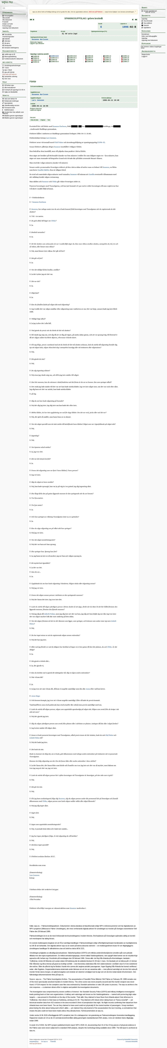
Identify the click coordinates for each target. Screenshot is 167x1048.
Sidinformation (9, 110)
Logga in (144, 56)
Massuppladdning (10, 56)
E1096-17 (125, 61)
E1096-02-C (54, 58)
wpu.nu (7, 2)
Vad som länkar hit (10, 98)
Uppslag (144, 18)
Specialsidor (8, 103)
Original (42, 120)
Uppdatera (147, 27)
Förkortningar (6, 26)
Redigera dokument (36, 108)
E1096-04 (71, 60)
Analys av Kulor (7, 23)
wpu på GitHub (9, 72)
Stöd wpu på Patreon (9, 74)
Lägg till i (37, 43)
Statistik (7, 39)
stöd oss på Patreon (95, 12)
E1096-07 (89, 58)
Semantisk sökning (10, 76)
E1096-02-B (54, 56)
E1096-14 (125, 56)
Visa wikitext (148, 23)
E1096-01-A (36, 60)
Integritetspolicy (34, 1041)
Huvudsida (8, 34)
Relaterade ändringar (11, 101)
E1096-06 (89, 56)
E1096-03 (53, 60)
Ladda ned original (35, 110)
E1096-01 (35, 58)
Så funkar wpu (9, 85)
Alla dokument (7, 19)
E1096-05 (71, 61)
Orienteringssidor (8, 36)
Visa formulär (148, 21)
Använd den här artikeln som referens (13, 112)
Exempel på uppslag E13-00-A (14, 90)
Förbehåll (53, 1041)
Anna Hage (35, 696)
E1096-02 (35, 62)
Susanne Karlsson (40, 39)
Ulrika (54, 181)
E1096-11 (107, 58)
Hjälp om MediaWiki (10, 92)
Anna (88, 689)
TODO (6, 67)
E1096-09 (89, 61)
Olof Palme (59, 142)
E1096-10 (107, 56)
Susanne (57, 147)
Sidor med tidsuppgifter (149, 36)
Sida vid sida (34, 120)
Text (49, 120)
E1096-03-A (54, 61)
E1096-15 (125, 58)
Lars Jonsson (38, 100)
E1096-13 (107, 61)
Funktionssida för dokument (13, 59)
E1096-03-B (72, 56)
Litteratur (7, 41)
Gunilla (91, 174)
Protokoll (5, 21)
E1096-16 (125, 60)
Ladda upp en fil (9, 54)
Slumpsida (7, 45)
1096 (125, 27)
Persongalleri (8, 15)
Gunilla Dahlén (43, 170)
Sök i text (7, 78)
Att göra (7, 43)
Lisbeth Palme (49, 614)
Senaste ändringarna (11, 47)
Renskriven (145, 34)
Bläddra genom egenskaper (13, 115)
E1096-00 (35, 56)
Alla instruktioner (10, 87)
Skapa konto (146, 54)
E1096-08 (89, 60)
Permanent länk (9, 107)
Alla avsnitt (6, 17)
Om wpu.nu (44, 1041)
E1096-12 (107, 60)
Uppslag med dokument (10, 28)
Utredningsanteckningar (12, 65)
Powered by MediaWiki (123, 1039)
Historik (146, 25)
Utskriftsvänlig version (11, 105)
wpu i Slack (8, 70)
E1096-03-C (72, 58)
